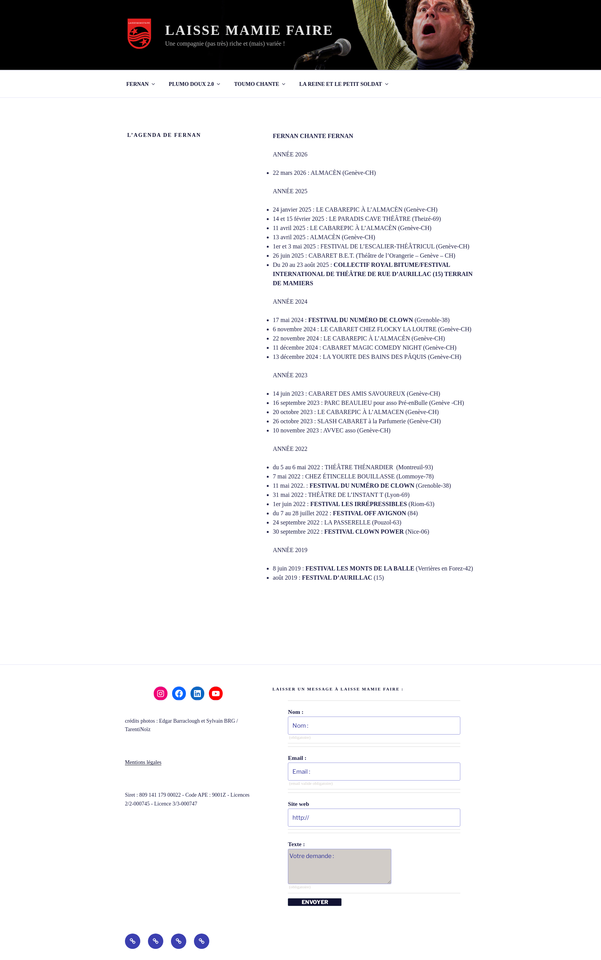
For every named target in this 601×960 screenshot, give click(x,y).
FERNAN (141, 84)
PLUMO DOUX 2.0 (195, 84)
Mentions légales (143, 762)
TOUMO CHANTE (260, 84)
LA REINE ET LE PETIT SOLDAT (344, 84)
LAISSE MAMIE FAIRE (249, 30)
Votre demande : (339, 866)
